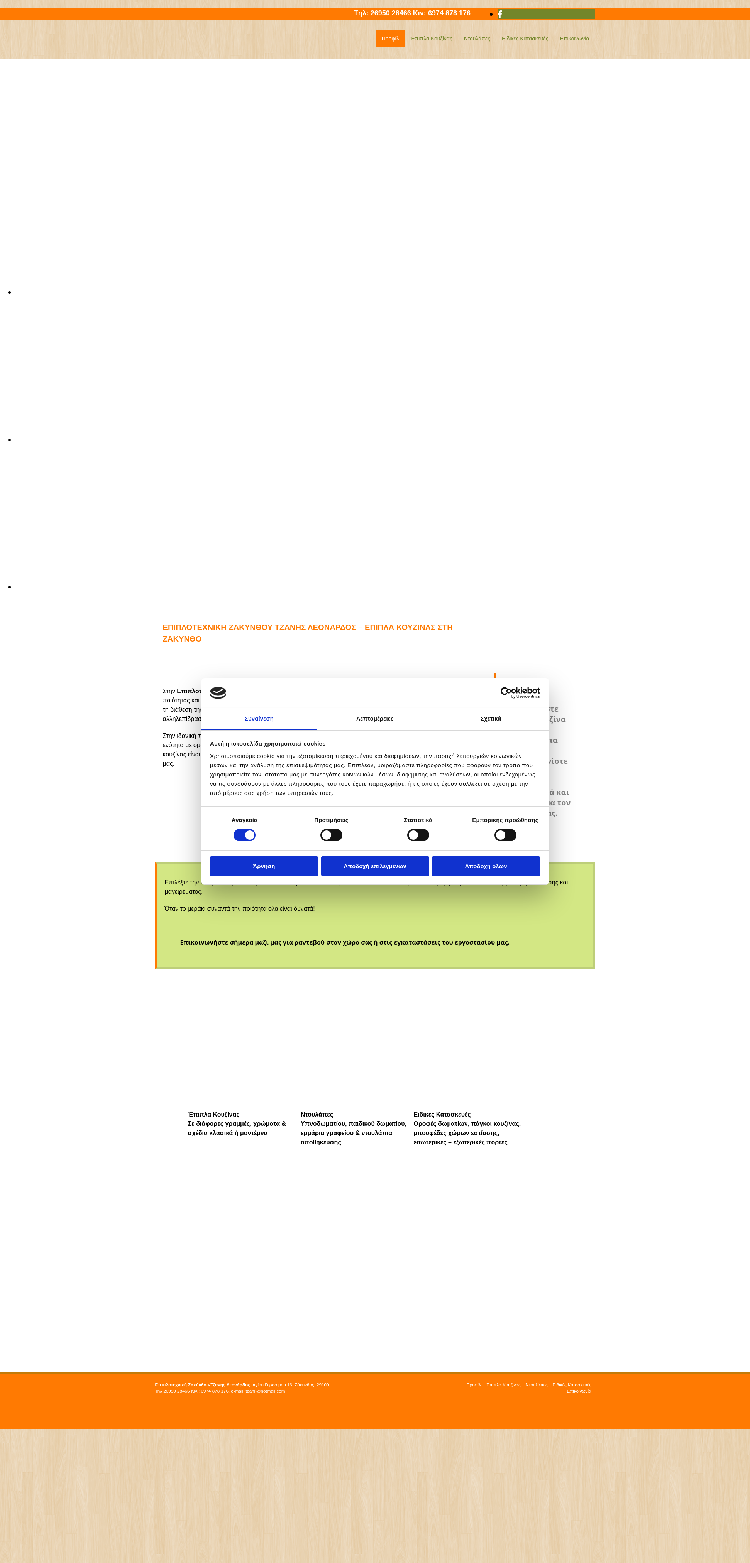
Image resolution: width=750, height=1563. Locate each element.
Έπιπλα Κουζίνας (431, 38)
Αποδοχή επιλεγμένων (375, 866)
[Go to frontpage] (203, 50)
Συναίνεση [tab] (259, 718)
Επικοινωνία (574, 38)
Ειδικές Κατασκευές (525, 38)
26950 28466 (392, 13)
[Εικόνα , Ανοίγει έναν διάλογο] (382, 292)
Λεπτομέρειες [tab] (375, 718)
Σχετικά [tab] (491, 718)
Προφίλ (390, 38)
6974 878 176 (455, 13)
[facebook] (500, 14)
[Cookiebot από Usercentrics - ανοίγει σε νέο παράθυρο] (506, 693)
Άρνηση (264, 866)
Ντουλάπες (477, 38)
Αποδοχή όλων (486, 866)
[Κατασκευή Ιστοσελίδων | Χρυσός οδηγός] (161, 1417)
